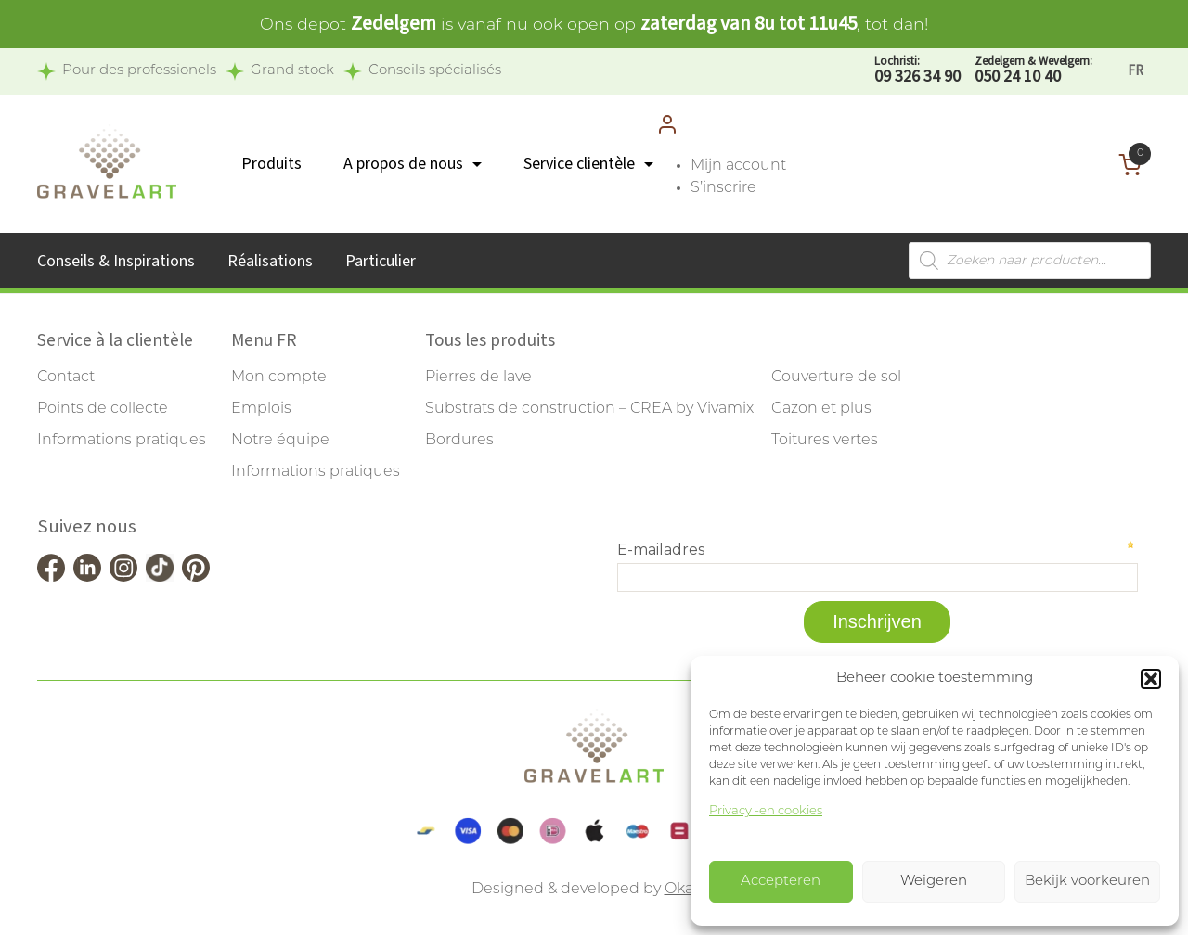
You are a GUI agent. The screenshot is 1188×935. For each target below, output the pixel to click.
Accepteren (780, 882)
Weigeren (933, 882)
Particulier (380, 261)
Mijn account (738, 166)
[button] (1151, 679)
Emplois (261, 409)
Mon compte (279, 377)
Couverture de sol (836, 377)
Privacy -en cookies (765, 811)
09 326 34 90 (917, 71)
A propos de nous (403, 163)
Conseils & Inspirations (116, 261)
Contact (66, 377)
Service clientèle (579, 163)
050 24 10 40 (1033, 71)
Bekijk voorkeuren (1087, 882)
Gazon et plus (821, 409)
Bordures (459, 440)
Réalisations (270, 261)
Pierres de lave (478, 377)
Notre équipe (280, 440)
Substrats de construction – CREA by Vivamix (589, 409)
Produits (271, 163)
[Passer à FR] (1135, 71)
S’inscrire (723, 188)
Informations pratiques (121, 440)
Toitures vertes (824, 440)
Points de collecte (102, 409)
